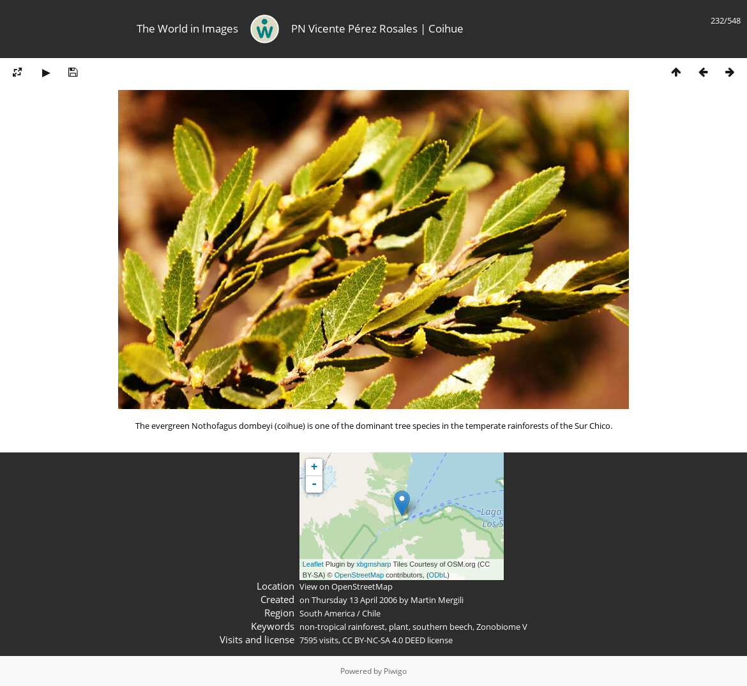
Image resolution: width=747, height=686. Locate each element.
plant (399, 626)
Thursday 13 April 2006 (354, 600)
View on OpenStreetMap (346, 586)
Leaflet (313, 564)
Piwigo (395, 671)
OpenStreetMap (359, 575)
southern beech (442, 626)
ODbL (438, 575)
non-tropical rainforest (342, 626)
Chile (371, 613)
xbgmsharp (373, 564)
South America (327, 613)
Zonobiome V (501, 626)
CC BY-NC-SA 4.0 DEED (383, 640)
